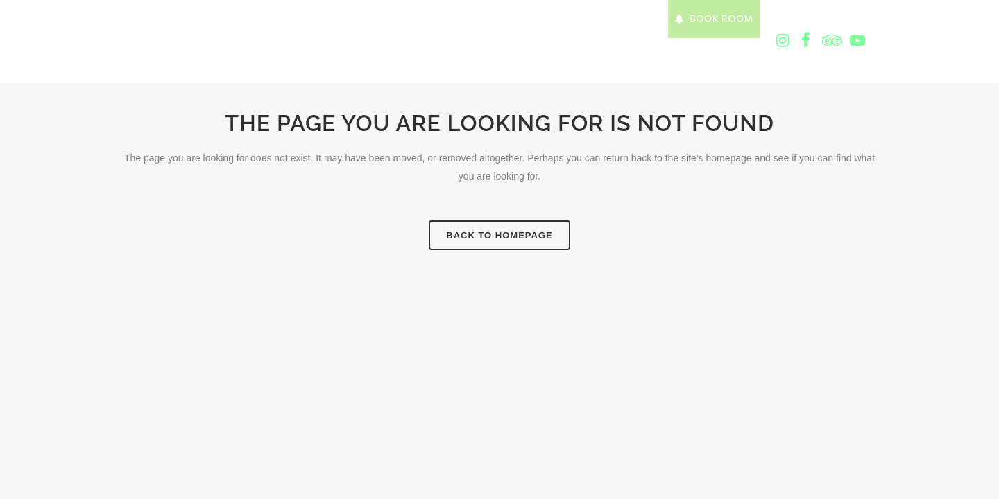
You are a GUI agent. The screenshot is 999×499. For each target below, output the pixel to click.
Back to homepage (499, 235)
